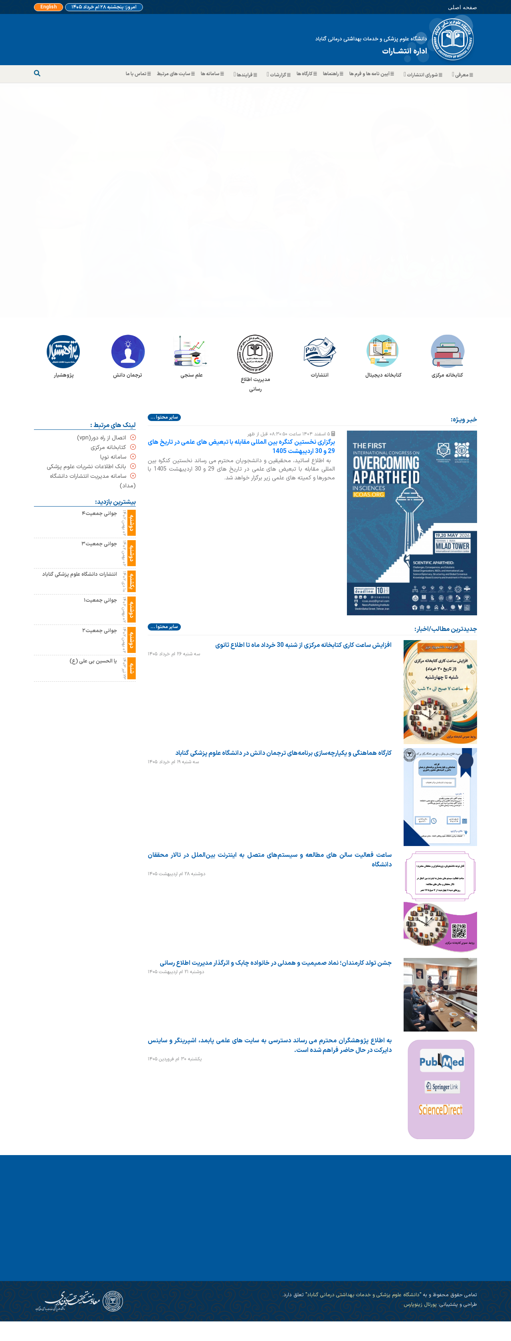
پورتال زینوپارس (420, 1304)
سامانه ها (213, 74)
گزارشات (278, 75)
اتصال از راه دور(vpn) (106, 438)
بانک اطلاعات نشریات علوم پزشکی (91, 467)
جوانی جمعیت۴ (99, 513)
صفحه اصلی (462, 7)
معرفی (461, 75)
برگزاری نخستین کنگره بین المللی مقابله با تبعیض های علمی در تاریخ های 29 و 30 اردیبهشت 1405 (241, 447)
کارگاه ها (308, 74)
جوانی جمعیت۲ (99, 631)
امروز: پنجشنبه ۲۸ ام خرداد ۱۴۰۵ (104, 7)
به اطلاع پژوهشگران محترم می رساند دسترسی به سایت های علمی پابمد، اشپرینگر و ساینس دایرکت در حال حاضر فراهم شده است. (270, 1045)
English (48, 7)
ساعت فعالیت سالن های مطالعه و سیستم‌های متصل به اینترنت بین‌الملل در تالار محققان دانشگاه (270, 859)
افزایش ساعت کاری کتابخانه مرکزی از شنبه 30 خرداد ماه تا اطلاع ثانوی (303, 645)
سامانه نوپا (118, 457)
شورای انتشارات (422, 75)
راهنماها (334, 74)
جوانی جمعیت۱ (100, 600)
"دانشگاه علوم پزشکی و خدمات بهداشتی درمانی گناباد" (362, 1295)
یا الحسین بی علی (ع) (93, 661)
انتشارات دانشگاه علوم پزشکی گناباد (79, 574)
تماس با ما (139, 74)
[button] (38, 200)
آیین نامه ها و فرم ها (372, 74)
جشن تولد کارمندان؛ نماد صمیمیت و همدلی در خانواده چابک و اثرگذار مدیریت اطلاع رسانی (276, 963)
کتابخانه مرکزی (113, 447)
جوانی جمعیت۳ (99, 544)
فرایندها (244, 75)
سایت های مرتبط (177, 74)
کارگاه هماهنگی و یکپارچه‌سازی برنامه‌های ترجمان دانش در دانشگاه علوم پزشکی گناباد (283, 753)
